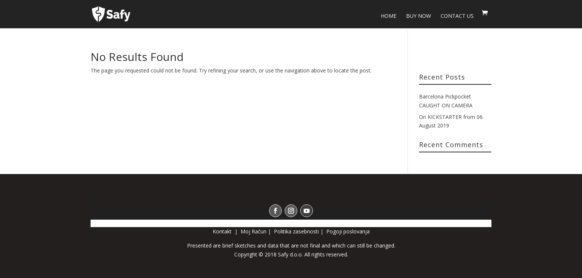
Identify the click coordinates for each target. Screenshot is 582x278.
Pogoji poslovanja (348, 231)
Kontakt (223, 231)
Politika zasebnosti (296, 231)
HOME (388, 16)
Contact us (457, 16)
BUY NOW (418, 16)
